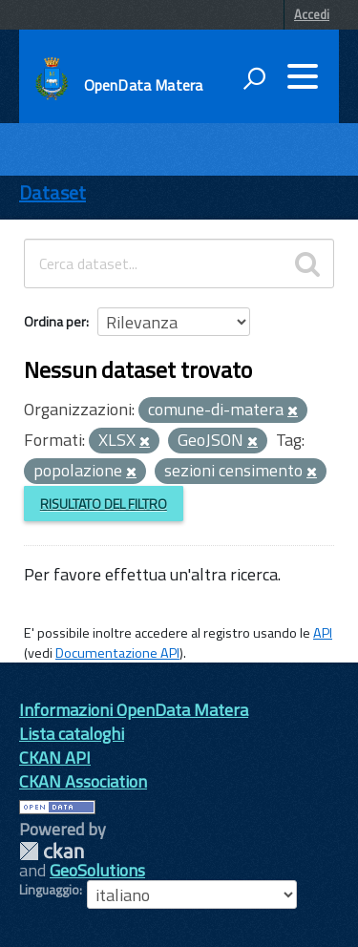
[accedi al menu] (302, 76)
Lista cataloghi (71, 734)
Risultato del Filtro (103, 504)
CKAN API (55, 757)
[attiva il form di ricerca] (254, 78)
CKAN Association (83, 781)
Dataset (52, 192)
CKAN (51, 851)
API (322, 632)
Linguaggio (49, 889)
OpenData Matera (143, 85)
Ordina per (55, 321)
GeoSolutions (97, 870)
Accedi (311, 14)
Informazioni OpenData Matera (133, 710)
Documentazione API (117, 652)
